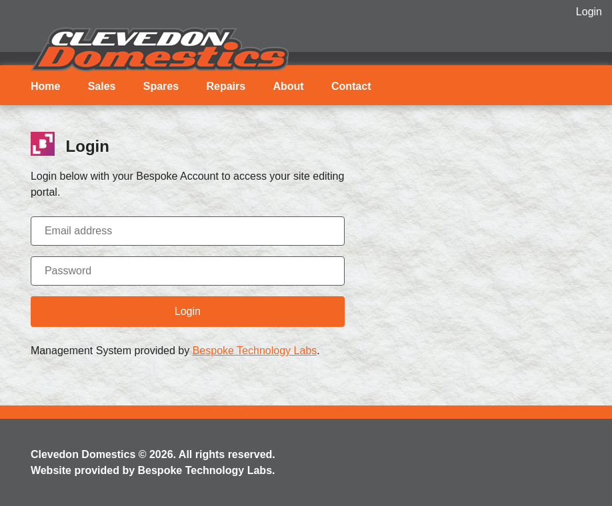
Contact (351, 86)
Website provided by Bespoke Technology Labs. (153, 470)
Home (45, 86)
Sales (102, 86)
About (288, 86)
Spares (161, 86)
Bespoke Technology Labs (255, 350)
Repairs (225, 86)
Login (589, 11)
